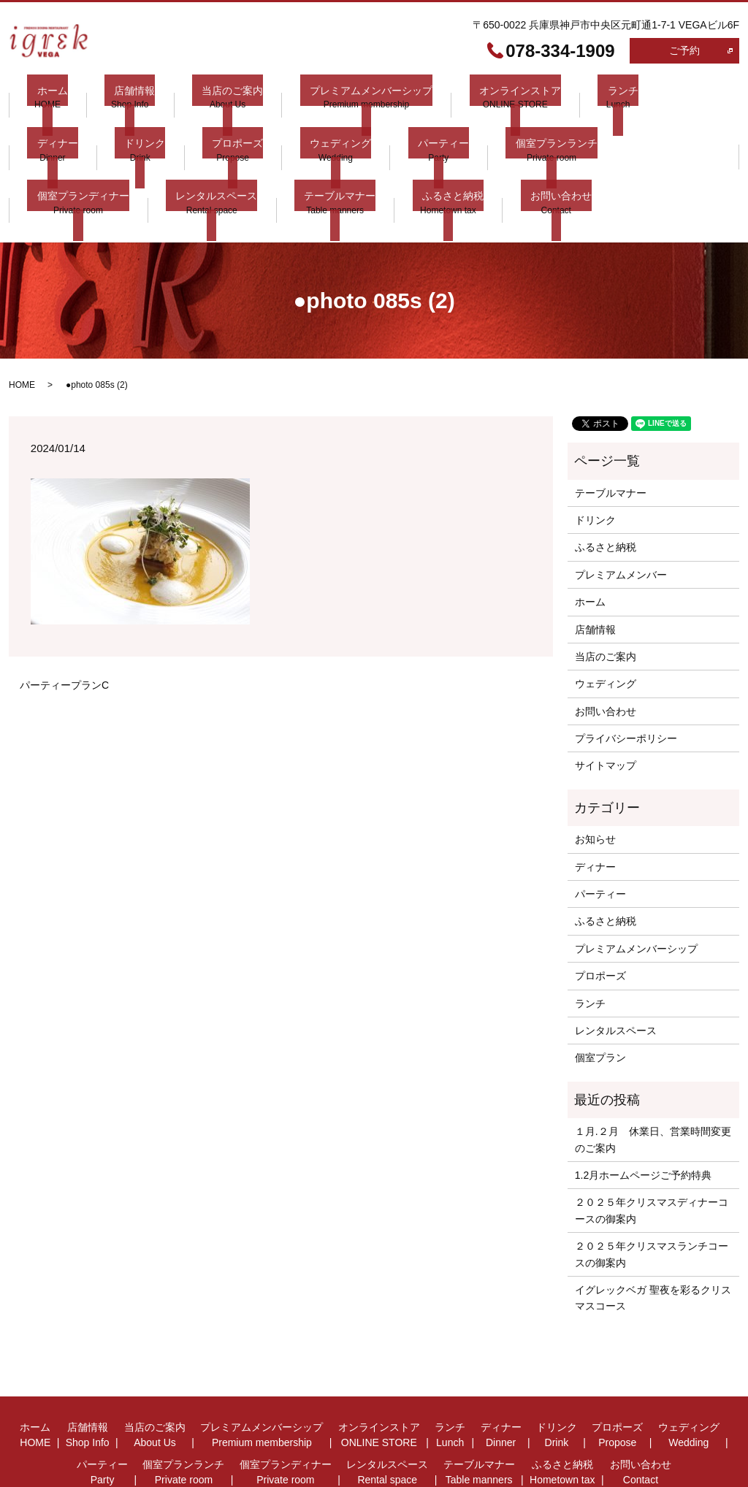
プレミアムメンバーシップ (331, 96)
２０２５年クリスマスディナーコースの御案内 (651, 1154)
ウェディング (223, 130)
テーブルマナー (63, 164)
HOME (22, 329)
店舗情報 (115, 96)
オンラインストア (471, 96)
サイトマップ (605, 709)
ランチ (564, 96)
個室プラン (600, 1001)
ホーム (42, 96)
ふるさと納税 (166, 164)
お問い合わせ (264, 164)
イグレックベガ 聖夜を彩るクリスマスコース (653, 1241)
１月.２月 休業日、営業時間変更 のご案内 (653, 1083)
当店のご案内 (203, 96)
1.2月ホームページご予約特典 (643, 1118)
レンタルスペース (667, 130)
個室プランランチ (420, 130)
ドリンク (47, 130)
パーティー (316, 130)
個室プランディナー (543, 130)
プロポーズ (130, 130)
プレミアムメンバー (621, 518)
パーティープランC (64, 628)
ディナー (636, 96)
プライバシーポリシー (626, 682)
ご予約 (684, 50)
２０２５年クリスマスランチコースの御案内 (651, 1198)
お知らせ (595, 783)
